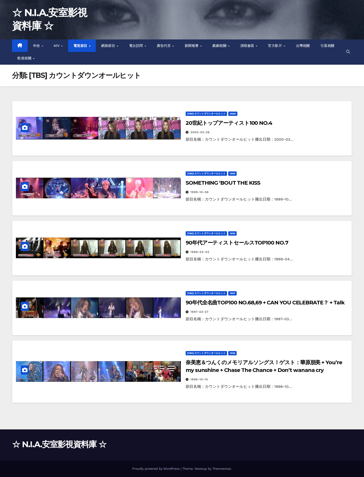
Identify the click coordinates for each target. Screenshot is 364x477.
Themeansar (221, 469)
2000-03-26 (200, 132)
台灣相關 (303, 46)
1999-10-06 (199, 192)
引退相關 (327, 46)
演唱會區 (247, 46)
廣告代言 (164, 46)
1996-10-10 (199, 379)
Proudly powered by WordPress (156, 469)
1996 (232, 353)
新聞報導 (192, 46)
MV (57, 46)
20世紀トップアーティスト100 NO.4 (229, 123)
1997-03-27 (199, 312)
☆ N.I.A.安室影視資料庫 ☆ (59, 444)
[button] (348, 52)
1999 (232, 173)
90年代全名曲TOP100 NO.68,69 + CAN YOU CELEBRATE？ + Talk (265, 302)
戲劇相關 (220, 46)
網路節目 (108, 46)
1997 (232, 293)
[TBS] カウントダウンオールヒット (206, 113)
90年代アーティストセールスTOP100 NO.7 (237, 242)
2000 (233, 113)
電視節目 (81, 46)
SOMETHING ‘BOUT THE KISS (223, 183)
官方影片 (275, 46)
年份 (37, 46)
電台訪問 (136, 46)
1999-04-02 (199, 252)
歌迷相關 (24, 58)
